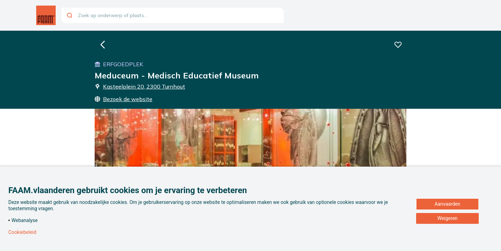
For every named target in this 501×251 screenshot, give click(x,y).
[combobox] (172, 15)
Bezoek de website (123, 99)
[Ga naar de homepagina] (46, 15)
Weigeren (447, 218)
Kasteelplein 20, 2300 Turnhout (140, 86)
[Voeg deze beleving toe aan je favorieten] (398, 44)
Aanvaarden (447, 204)
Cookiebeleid (22, 232)
